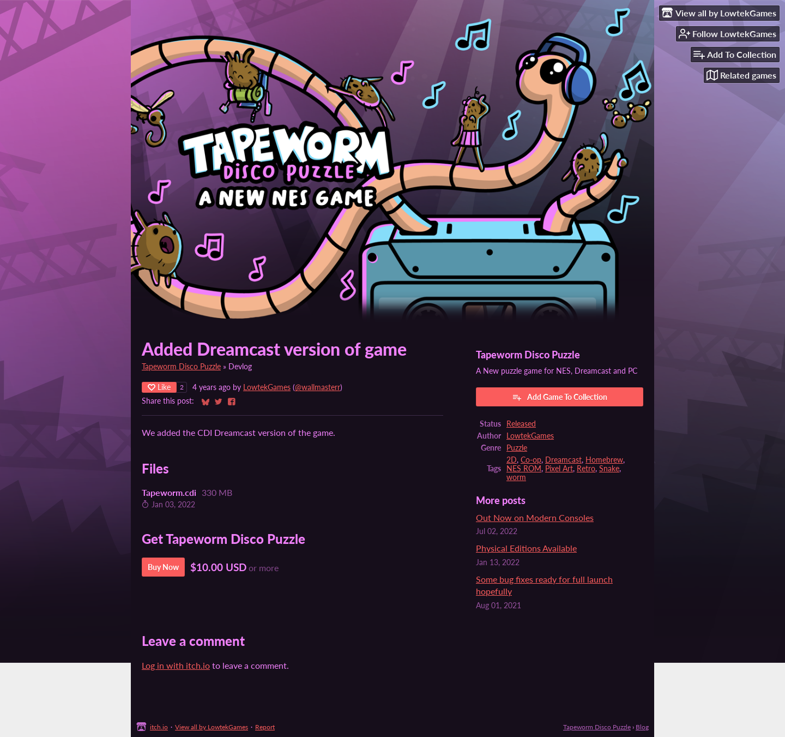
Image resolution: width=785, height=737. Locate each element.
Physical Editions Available (526, 548)
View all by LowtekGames (211, 727)
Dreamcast (563, 460)
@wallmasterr (317, 387)
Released (521, 424)
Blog (642, 727)
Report (265, 727)
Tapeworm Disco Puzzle (181, 366)
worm (516, 477)
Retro (586, 468)
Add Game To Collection (559, 397)
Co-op (531, 460)
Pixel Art (559, 468)
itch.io (159, 727)
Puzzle (516, 448)
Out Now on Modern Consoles (535, 517)
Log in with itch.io (176, 665)
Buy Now (163, 567)
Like (159, 387)
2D (511, 460)
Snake (609, 468)
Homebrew (604, 460)
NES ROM (523, 468)
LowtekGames (267, 387)
